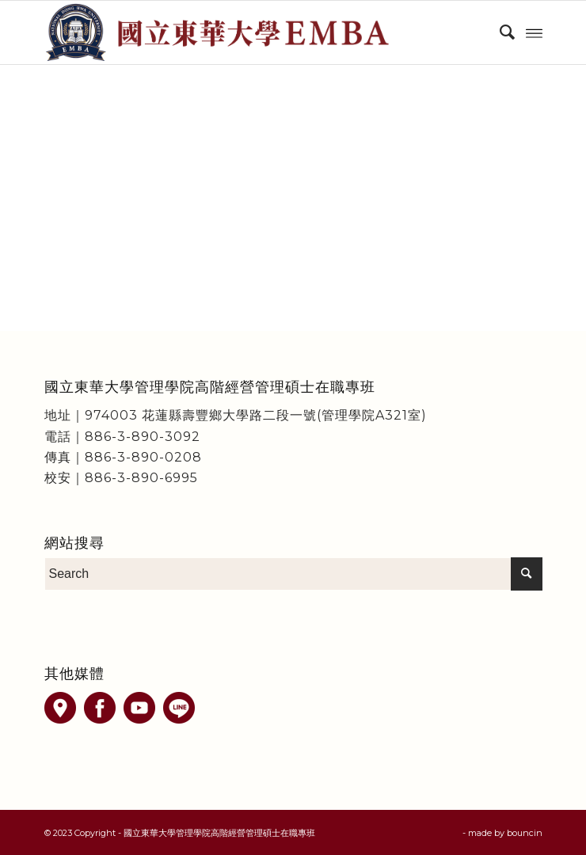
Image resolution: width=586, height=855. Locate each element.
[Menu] (534, 32)
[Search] (499, 32)
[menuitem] (499, 32)
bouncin (524, 832)
